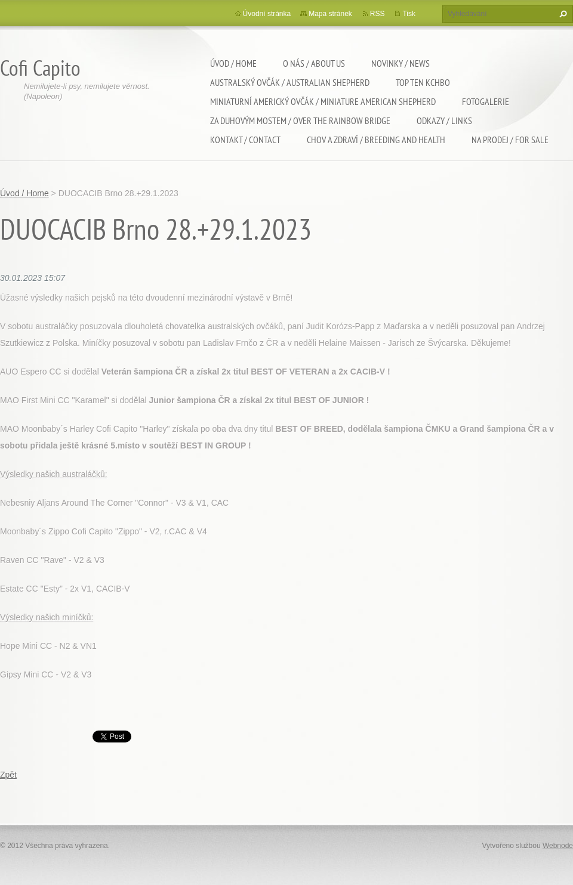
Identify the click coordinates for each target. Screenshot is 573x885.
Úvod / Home (233, 63)
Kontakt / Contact (245, 140)
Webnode (558, 845)
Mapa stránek (330, 14)
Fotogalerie (485, 101)
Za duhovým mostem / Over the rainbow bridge (300, 120)
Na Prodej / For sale (510, 140)
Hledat (562, 14)
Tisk (408, 14)
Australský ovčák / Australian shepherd (289, 82)
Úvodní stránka (267, 14)
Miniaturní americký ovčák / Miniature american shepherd (323, 101)
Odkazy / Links (444, 120)
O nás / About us (314, 63)
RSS (377, 14)
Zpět (8, 774)
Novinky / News (400, 63)
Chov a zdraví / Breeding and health (376, 140)
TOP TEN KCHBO (423, 82)
